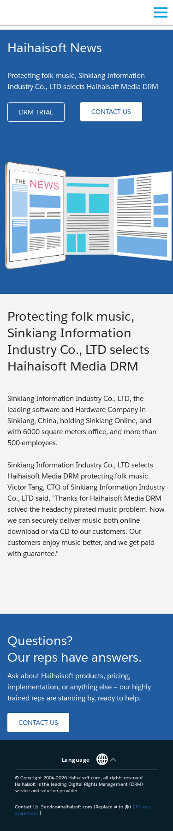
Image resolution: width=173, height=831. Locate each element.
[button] (36, 112)
